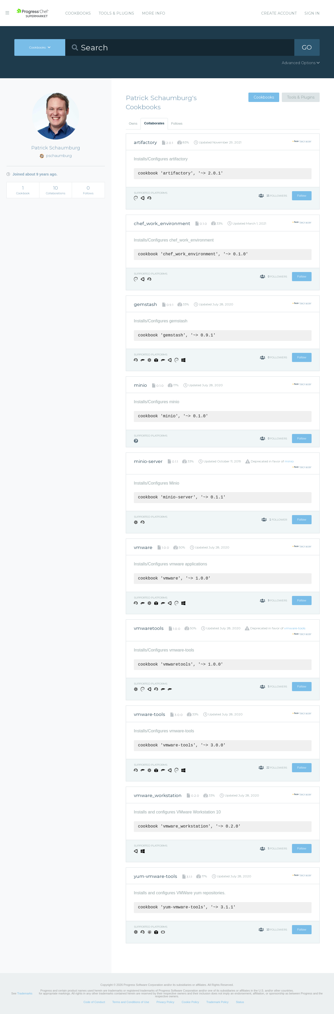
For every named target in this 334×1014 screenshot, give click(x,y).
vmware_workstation (158, 795)
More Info (153, 13)
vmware (143, 547)
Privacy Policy (165, 1002)
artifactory (145, 142)
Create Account (279, 13)
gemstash (145, 304)
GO (307, 47)
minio (140, 385)
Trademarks (24, 993)
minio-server (148, 461)
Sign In (312, 13)
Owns (133, 123)
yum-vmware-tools (155, 876)
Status (240, 1002)
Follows (176, 123)
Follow (301, 195)
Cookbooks (78, 13)
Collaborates (154, 123)
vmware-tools (294, 628)
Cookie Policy (190, 1002)
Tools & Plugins (116, 13)
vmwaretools (149, 628)
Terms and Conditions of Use (130, 1002)
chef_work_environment (162, 223)
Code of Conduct (94, 1002)
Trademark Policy (217, 1002)
